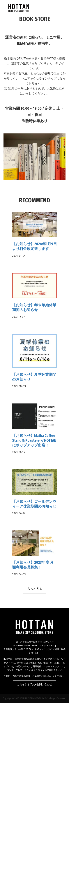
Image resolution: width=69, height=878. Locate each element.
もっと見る (34, 588)
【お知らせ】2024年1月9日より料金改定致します (34, 246)
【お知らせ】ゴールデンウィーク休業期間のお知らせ (34, 503)
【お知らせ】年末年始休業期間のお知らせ (34, 307)
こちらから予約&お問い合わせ (34, 684)
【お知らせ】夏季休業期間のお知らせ (34, 377)
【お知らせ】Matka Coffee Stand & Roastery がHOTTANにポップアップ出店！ (34, 440)
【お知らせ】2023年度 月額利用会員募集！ (33, 564)
